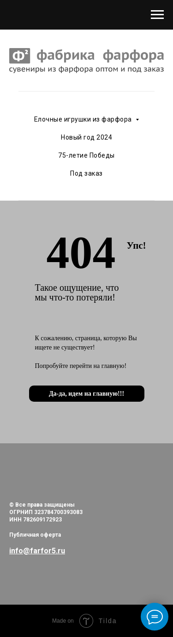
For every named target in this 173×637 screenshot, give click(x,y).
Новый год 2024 (86, 137)
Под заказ (86, 173)
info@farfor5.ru (37, 550)
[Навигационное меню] (157, 14)
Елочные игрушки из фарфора (84, 119)
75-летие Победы (86, 155)
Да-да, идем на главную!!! (86, 393)
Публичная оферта (35, 535)
